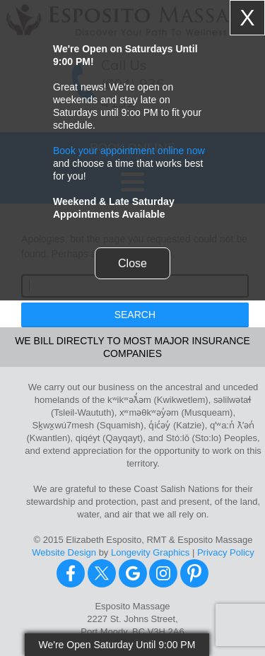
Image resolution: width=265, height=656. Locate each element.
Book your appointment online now (129, 150)
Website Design (64, 552)
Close (132, 263)
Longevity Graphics (150, 552)
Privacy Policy (225, 552)
